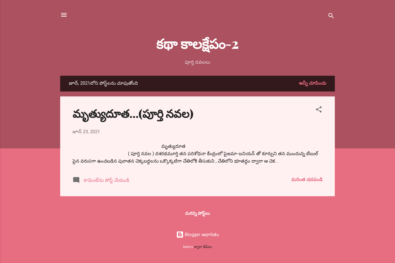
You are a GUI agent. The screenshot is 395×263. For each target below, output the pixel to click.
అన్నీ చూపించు (312, 83)
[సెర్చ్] (331, 16)
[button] (318, 110)
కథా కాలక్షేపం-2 (197, 43)
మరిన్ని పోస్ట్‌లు (197, 213)
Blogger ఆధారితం (197, 234)
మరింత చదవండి (306, 179)
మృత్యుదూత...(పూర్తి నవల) (133, 113)
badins (188, 247)
